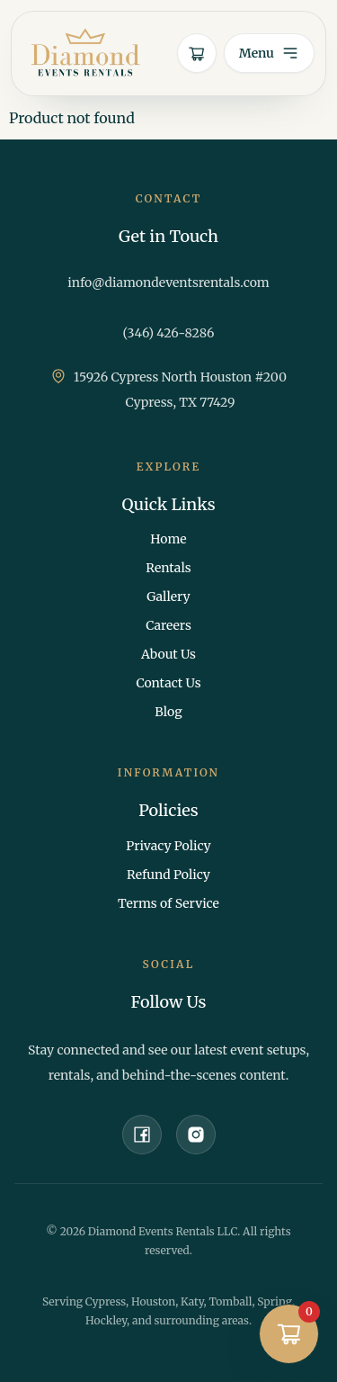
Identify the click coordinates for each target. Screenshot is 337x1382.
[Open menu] (269, 53)
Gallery (168, 596)
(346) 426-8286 (169, 333)
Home (168, 539)
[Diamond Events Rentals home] (85, 53)
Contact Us (168, 683)
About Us (168, 654)
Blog (168, 712)
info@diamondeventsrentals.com (168, 282)
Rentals (168, 568)
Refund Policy (168, 874)
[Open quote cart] (197, 53)
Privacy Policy (168, 846)
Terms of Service (168, 903)
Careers (168, 625)
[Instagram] (196, 1134)
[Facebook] (142, 1134)
